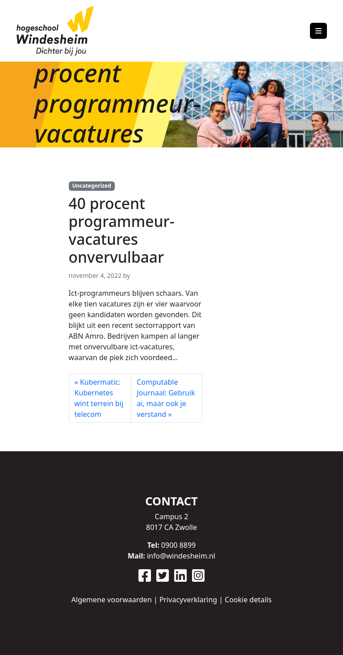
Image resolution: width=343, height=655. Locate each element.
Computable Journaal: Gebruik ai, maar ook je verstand (166, 398)
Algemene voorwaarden (111, 600)
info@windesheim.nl (181, 556)
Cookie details (248, 600)
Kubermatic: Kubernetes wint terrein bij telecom (99, 398)
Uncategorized (91, 185)
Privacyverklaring (188, 600)
